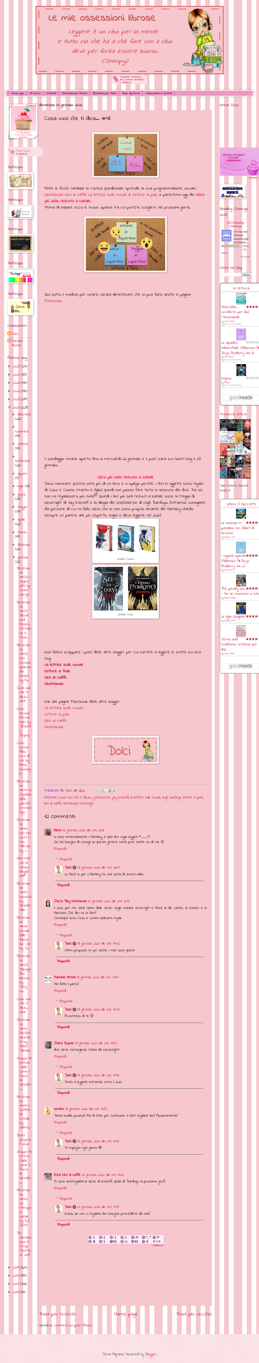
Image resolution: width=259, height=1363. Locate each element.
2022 (17, 391)
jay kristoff (120, 797)
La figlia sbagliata (233, 616)
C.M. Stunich (229, 356)
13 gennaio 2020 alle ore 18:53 (86, 1109)
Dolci (68, 867)
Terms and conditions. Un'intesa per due (239, 644)
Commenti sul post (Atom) (73, 1325)
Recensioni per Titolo (104, 93)
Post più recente (57, 1314)
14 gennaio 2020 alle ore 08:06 (98, 1141)
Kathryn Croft (229, 537)
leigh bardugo (172, 797)
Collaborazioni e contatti (158, 93)
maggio (22, 507)
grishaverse (102, 797)
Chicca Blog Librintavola (70, 901)
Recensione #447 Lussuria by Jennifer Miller (24, 896)
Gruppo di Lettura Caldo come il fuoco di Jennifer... (24, 1074)
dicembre (24, 414)
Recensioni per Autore (74, 93)
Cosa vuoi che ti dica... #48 (24, 1005)
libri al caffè (53, 803)
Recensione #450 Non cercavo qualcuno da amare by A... (24, 663)
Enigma (226, 378)
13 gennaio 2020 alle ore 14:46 (98, 1075)
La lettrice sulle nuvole (63, 665)
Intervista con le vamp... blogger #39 (23, 867)
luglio (21, 486)
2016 (16, 1292)
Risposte (66, 859)
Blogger (150, 1354)
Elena (57, 830)
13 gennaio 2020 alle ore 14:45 (98, 943)
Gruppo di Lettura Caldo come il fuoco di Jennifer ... (24, 1167)
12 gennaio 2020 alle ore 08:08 (83, 830)
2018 (16, 1275)
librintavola (71, 803)
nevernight (87, 803)
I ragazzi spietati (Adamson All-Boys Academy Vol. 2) (235, 561)
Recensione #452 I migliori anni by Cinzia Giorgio (23, 581)
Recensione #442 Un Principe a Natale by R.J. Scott (24, 1208)
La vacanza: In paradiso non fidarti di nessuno (237, 528)
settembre (22, 461)
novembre (22, 431)
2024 (17, 374)
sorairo (59, 1109)
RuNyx (226, 382)
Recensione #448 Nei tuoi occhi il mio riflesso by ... (24, 835)
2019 (16, 1267)
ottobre (23, 444)
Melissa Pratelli (230, 597)
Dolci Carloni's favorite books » (234, 488)
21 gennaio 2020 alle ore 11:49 (98, 1207)
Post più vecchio (194, 1314)
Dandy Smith (229, 620)
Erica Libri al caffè (67, 1175)
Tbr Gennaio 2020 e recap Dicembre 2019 (24, 1244)
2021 (17, 399)
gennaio (23, 557)
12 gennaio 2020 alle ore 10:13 (108, 901)
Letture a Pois (57, 671)
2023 (17, 383)
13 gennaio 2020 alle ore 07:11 (97, 977)
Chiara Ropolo (64, 1043)
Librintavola (53, 684)
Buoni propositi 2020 (24, 1140)
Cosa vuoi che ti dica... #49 (24, 694)
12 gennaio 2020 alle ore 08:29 (98, 867)
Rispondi (60, 849)
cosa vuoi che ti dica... (75, 797)
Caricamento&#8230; (125, 379)
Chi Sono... (35, 93)
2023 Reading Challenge (235, 224)
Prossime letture (233, 414)
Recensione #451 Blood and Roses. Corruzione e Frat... (24, 620)
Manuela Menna (65, 977)
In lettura (241, 288)
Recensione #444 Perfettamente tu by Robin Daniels (24, 1035)
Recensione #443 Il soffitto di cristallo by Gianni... (23, 1112)
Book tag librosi (130, 93)
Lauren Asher (229, 321)
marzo (22, 532)
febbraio (24, 545)
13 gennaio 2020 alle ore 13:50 (96, 1043)
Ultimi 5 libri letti (241, 504)
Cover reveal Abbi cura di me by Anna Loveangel (24, 758)
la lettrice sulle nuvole (146, 797)
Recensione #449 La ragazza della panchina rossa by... (24, 797)
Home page (17, 93)
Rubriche (51, 93)
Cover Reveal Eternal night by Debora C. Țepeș (24, 722)
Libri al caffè (55, 677)
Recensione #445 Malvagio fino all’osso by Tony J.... (24, 973)
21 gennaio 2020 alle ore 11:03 (102, 1175)
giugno (22, 494)
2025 (17, 366)
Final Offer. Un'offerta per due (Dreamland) (235, 312)
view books (245, 257)
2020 (17, 407)
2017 (16, 1284)
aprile (21, 519)
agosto (22, 473)
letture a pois (193, 797)
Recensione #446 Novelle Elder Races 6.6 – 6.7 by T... (24, 933)
